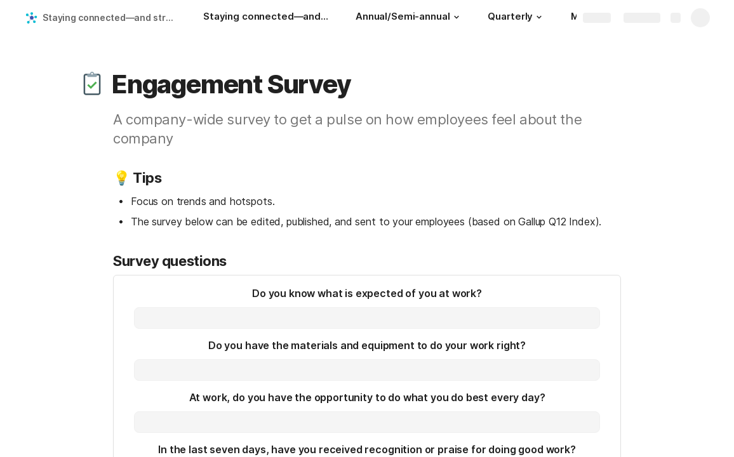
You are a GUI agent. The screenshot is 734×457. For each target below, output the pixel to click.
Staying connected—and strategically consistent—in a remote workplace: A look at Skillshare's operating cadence (110, 17)
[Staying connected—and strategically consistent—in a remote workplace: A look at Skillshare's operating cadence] (266, 18)
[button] (456, 17)
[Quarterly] (516, 18)
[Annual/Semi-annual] (409, 18)
